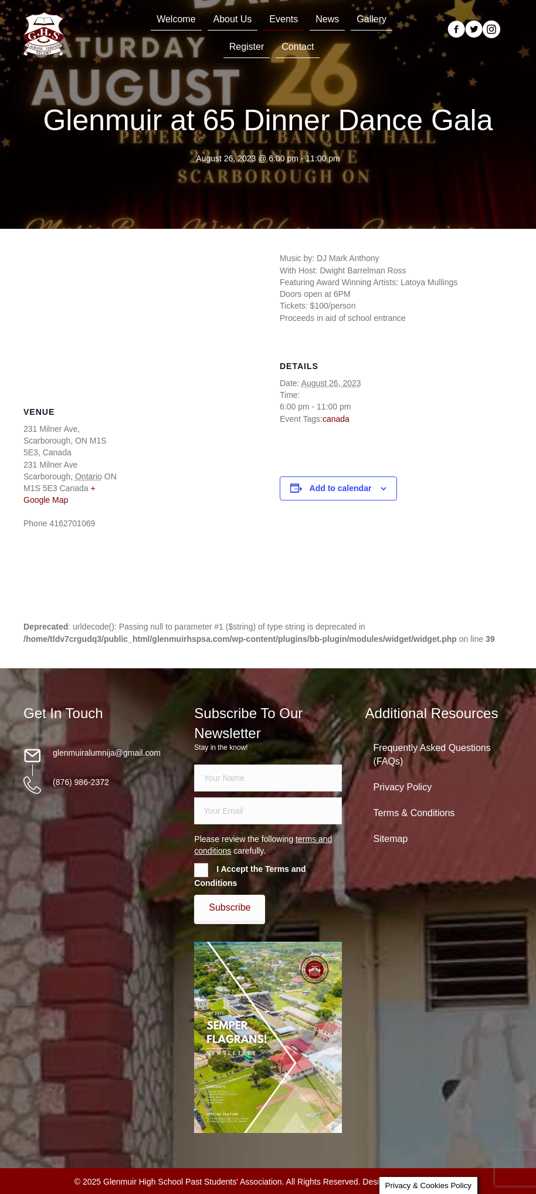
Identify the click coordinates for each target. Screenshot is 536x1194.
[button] (229, 908)
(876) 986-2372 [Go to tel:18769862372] (81, 782)
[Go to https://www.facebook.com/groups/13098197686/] (456, 30)
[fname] (267, 778)
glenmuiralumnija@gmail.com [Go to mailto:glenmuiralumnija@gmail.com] (107, 752)
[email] (267, 810)
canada (336, 419)
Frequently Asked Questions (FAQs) (432, 754)
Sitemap (391, 839)
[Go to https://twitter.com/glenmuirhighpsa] (474, 30)
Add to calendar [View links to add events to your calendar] (341, 488)
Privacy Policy (403, 787)
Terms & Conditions (414, 813)
